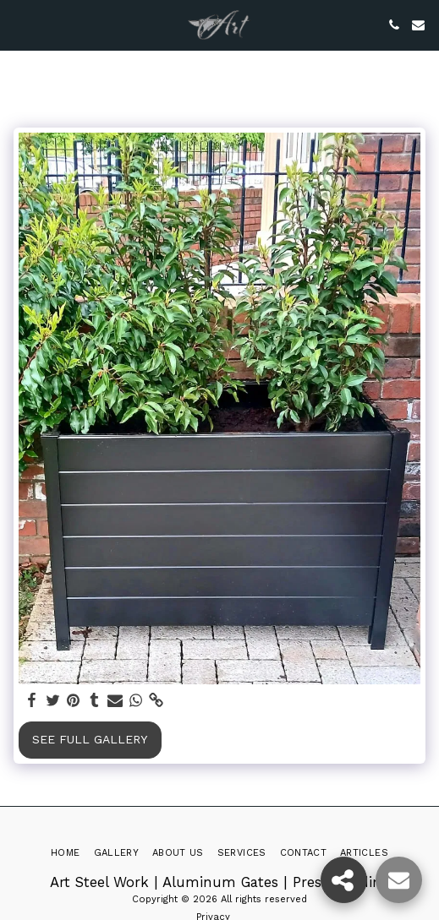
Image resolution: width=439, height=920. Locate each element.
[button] (18, 24)
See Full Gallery (89, 739)
